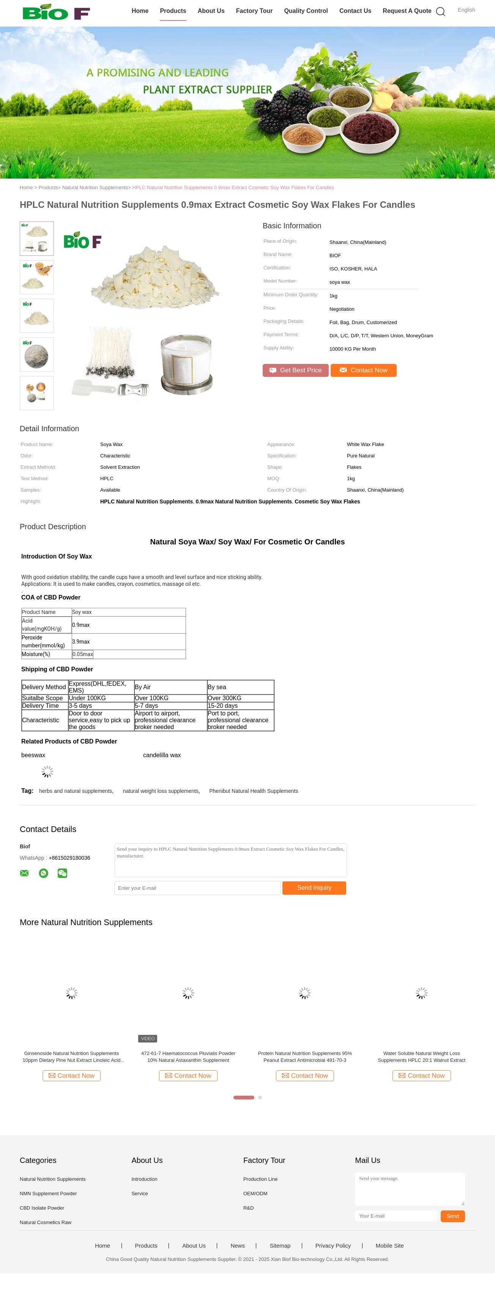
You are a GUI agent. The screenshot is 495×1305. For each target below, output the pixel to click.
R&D (248, 1208)
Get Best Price (296, 370)
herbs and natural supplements (75, 791)
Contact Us (355, 11)
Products (173, 11)
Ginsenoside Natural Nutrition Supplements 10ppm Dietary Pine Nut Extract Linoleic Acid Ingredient (72, 1057)
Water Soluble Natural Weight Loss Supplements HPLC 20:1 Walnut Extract (421, 1056)
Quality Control (306, 11)
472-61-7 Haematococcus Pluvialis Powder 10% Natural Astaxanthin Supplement (188, 1056)
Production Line (260, 1179)
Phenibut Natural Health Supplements (253, 791)
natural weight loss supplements (161, 791)
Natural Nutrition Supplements (52, 1179)
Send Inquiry (315, 887)
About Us (211, 11)
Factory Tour (254, 11)
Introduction (144, 1179)
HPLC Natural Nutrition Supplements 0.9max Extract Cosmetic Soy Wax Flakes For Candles (233, 187)
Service (139, 1193)
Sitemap (280, 1245)
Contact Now (364, 370)
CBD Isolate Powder (42, 1208)
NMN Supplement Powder (48, 1193)
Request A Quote (407, 11)
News (237, 1245)
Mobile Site (390, 1245)
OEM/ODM (255, 1193)
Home (140, 11)
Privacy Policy (333, 1245)
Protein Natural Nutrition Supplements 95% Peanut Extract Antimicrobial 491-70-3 (305, 1056)
